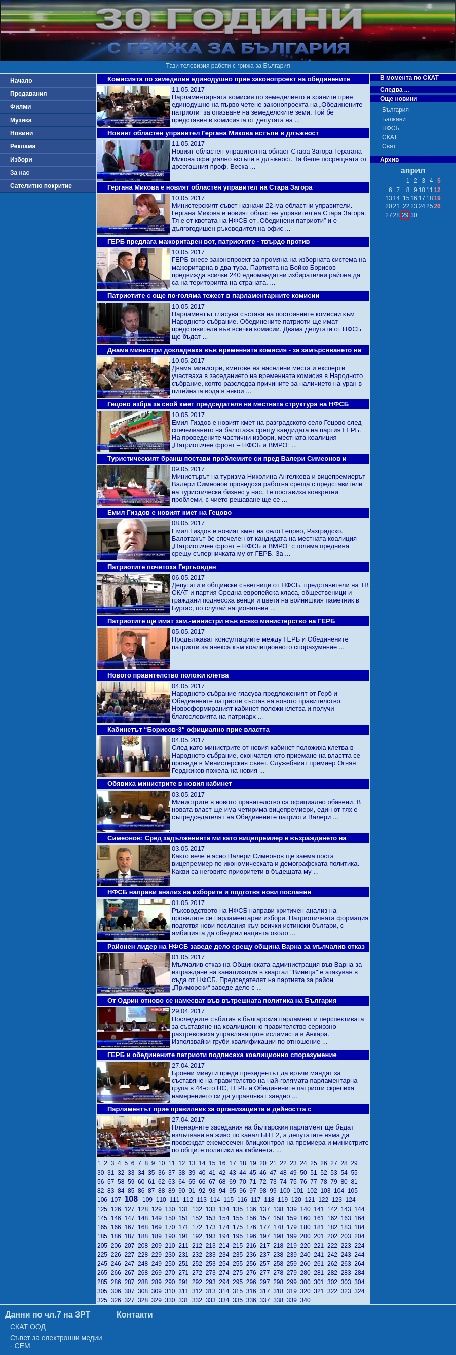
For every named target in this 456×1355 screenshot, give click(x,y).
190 (172, 1236)
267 (131, 1272)
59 (133, 1181)
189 (158, 1236)
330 (172, 1300)
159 (293, 1218)
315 (239, 1291)
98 (264, 1190)
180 (307, 1227)
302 (334, 1282)
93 (214, 1190)
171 (185, 1227)
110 (163, 1199)
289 (158, 1282)
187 (131, 1236)
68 (224, 1181)
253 (212, 1263)
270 (172, 1272)
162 (334, 1218)
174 (226, 1227)
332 (199, 1300)
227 (131, 1254)
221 (320, 1245)
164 (360, 1218)
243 (348, 1254)
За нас (19, 172)
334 (226, 1300)
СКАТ (389, 137)
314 (226, 1291)
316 (253, 1291)
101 (300, 1190)
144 (360, 1209)
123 (339, 1199)
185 (104, 1236)
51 (315, 1172)
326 (118, 1300)
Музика (21, 120)
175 (239, 1227)
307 (131, 1291)
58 (123, 1181)
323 (348, 1291)
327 (131, 1300)
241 (320, 1254)
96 (244, 1190)
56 (102, 1181)
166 (118, 1227)
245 (104, 1263)
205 (104, 1245)
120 (298, 1199)
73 (275, 1181)
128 (144, 1209)
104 (341, 1190)
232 (199, 1254)
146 (118, 1218)
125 (104, 1209)
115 (230, 1199)
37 (173, 1172)
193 (212, 1236)
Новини (21, 133)
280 (307, 1272)
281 (320, 1272)
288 (144, 1282)
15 (214, 1163)
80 (345, 1181)
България (395, 110)
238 (280, 1254)
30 (102, 1172)
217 (266, 1245)
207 (131, 1245)
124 (351, 1199)
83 (112, 1190)
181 (320, 1227)
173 (212, 1227)
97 (254, 1190)
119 (284, 1199)
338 (280, 1300)
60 (143, 1181)
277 (266, 1272)
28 (345, 1163)
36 (163, 1172)
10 (163, 1163)
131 (185, 1209)
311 (185, 1291)
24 (305, 1163)
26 (325, 1163)
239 (293, 1254)
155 (239, 1218)
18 (244, 1163)
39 (193, 1172)
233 (212, 1254)
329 (158, 1300)
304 (360, 1282)
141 (320, 1209)
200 (307, 1236)
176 (253, 1227)
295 (239, 1282)
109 (149, 1199)
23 (295, 1163)
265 (104, 1272)
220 (307, 1245)
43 (234, 1172)
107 (118, 1199)
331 (185, 1300)
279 (293, 1272)
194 (226, 1236)
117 (257, 1199)
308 (144, 1291)
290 (172, 1282)
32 (123, 1172)
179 (293, 1227)
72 (264, 1181)
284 (360, 1272)
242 (334, 1254)
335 (239, 1300)
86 (143, 1190)
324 (360, 1291)
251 (185, 1263)
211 (185, 1245)
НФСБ (390, 128)
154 (226, 1218)
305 (104, 1291)
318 (280, 1291)
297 (266, 1282)
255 (239, 1263)
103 (327, 1190)
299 (293, 1282)
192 (199, 1236)
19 (254, 1163)
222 (334, 1245)
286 (118, 1282)
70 (244, 1181)
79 (335, 1181)
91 (193, 1190)
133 (212, 1209)
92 (204, 1190)
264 (360, 1263)
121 (311, 1199)
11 (173, 1163)
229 (158, 1254)
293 (212, 1282)
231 (185, 1254)
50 (305, 1172)
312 (199, 1291)
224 (360, 1245)
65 (193, 1181)
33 (133, 1172)
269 (158, 1272)
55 (355, 1172)
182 (334, 1227)
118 (271, 1199)
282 (334, 1272)
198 (280, 1236)
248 (144, 1263)
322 (334, 1291)
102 (314, 1190)
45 (254, 1172)
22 (285, 1163)
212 (199, 1245)
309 (158, 1291)
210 (172, 1245)
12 (183, 1163)
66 (204, 1181)
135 (239, 1209)
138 (280, 1209)
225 (104, 1254)
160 (307, 1218)
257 (266, 1263)
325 (104, 1300)
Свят (389, 146)
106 (104, 1199)
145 (104, 1218)
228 (144, 1254)
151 (185, 1218)
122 (325, 1199)
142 (334, 1209)
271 (185, 1272)
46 (264, 1172)
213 (212, 1245)
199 (293, 1236)
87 (153, 1190)
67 (214, 1181)
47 (275, 1172)
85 (133, 1190)
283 (348, 1272)
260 (307, 1263)
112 (190, 1199)
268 (144, 1272)
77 (315, 1181)
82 (102, 1190)
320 (307, 1291)
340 (306, 1300)
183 (348, 1227)
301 (320, 1282)
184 (360, 1227)
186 (118, 1236)
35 (153, 1172)
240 (307, 1254)
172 (199, 1227)
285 (104, 1282)
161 (320, 1218)
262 (334, 1263)
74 (285, 1181)
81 (355, 1181)
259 (293, 1263)
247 (131, 1263)
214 (226, 1245)
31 (112, 1172)
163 (348, 1218)
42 (224, 1172)
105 (353, 1190)
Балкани (394, 119)
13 (193, 1163)
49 (295, 1172)
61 (153, 1181)
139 (293, 1209)
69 (234, 1181)
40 (204, 1172)
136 (253, 1209)
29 (355, 1163)
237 (266, 1254)
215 (239, 1245)
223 (348, 1245)
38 (183, 1172)
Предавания (28, 93)
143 (348, 1209)
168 (144, 1227)
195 (239, 1236)
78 (325, 1181)
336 (253, 1300)
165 (104, 1227)
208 (144, 1245)
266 (118, 1272)
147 (131, 1218)
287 (131, 1282)
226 (118, 1254)
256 (253, 1263)
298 (280, 1282)
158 (280, 1218)
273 (212, 1272)
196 (253, 1236)
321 (320, 1291)
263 (348, 1263)
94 (224, 1190)
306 (118, 1291)
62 (163, 1181)
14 (204, 1163)
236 (253, 1254)
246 (118, 1263)
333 (212, 1300)
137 (266, 1209)
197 (266, 1236)
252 (199, 1263)
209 (158, 1245)
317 (266, 1291)
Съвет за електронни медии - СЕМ (56, 1342)
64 (183, 1181)
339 (293, 1300)
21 (275, 1163)
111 (176, 1199)
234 (226, 1254)
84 (123, 1190)
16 (224, 1163)
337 (266, 1300)
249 (158, 1263)
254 (226, 1263)
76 (305, 1181)
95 (234, 1190)
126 (118, 1209)
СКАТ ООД (28, 1327)
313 (212, 1291)
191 (185, 1236)
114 (217, 1199)
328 (144, 1300)
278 (280, 1272)
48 (285, 1172)
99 (275, 1190)
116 (244, 1199)
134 (226, 1209)
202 (334, 1236)
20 (264, 1163)
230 (172, 1254)
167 (131, 1227)
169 (158, 1227)
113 (203, 1199)
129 (158, 1209)
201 (320, 1236)
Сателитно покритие (41, 186)
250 (172, 1263)
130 (172, 1209)
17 (234, 1163)
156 (253, 1218)
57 (112, 1181)
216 (253, 1245)
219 (293, 1245)
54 (345, 1172)
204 (360, 1236)
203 (348, 1236)
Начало (21, 80)
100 (286, 1190)
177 (266, 1227)
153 (212, 1218)
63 (173, 1181)
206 (118, 1245)
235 (239, 1254)
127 (131, 1209)
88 (163, 1190)
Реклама (22, 146)
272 (199, 1272)
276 (253, 1272)
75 (295, 1181)
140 (307, 1209)
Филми (20, 106)
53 (335, 1172)
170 (172, 1227)
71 (254, 1181)
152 (199, 1218)
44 (244, 1172)
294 (226, 1282)
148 (144, 1218)
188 (144, 1236)
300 (307, 1282)
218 (280, 1245)
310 (172, 1291)
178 (280, 1227)
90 (183, 1190)
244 (360, 1254)
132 (199, 1209)
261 (320, 1263)
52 (325, 1172)
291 (185, 1282)
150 (172, 1218)
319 (293, 1291)
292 (199, 1282)
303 (348, 1282)
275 (239, 1272)
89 (173, 1190)
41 (214, 1172)
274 (226, 1272)
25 (315, 1163)
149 (158, 1218)
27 (335, 1163)
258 (280, 1263)
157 (266, 1218)
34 (143, 1172)
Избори (21, 159)
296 (253, 1282)
